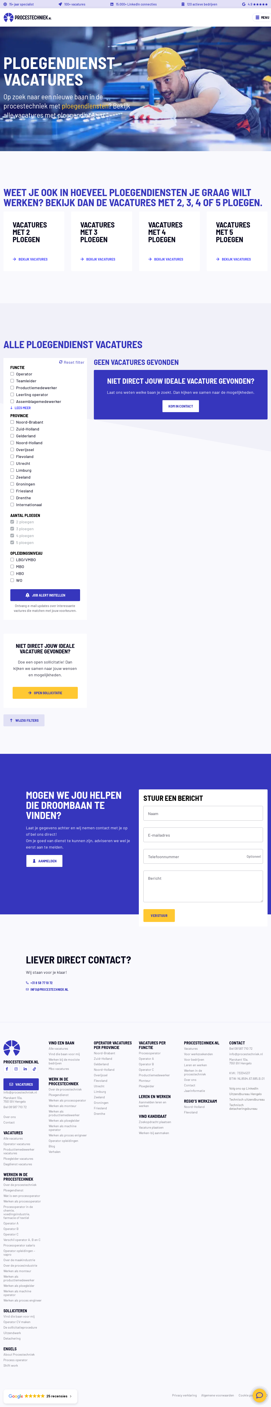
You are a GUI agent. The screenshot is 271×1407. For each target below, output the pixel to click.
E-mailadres (159, 835)
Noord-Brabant (29, 422)
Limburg (23, 470)
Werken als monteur (17, 1271)
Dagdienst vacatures (17, 1164)
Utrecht (23, 463)
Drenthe (23, 497)
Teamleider (26, 380)
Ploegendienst (13, 1190)
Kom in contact (180, 406)
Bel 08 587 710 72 (15, 1107)
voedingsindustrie (16, 1214)
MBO (20, 566)
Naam (153, 813)
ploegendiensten (85, 105)
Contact (9, 1122)
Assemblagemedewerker (38, 401)
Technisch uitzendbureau (247, 1099)
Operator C (11, 1234)
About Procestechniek (19, 1354)
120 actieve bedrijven (202, 4)
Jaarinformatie (194, 1090)
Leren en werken (195, 1065)
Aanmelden (44, 860)
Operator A (11, 1223)
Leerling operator (32, 394)
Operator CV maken (17, 1322)
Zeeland (23, 477)
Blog (52, 1146)
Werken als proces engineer (22, 1300)
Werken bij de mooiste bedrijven (64, 1061)
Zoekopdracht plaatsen (155, 1122)
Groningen (25, 483)
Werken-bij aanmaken (154, 1133)
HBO (20, 573)
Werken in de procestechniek (195, 1072)
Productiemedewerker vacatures (18, 1151)
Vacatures (21, 1084)
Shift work (10, 1365)
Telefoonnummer (163, 856)
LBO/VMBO (26, 559)
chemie (8, 1210)
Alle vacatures (13, 1138)
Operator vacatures (16, 1144)
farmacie (9, 1218)
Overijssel (25, 449)
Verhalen (55, 1151)
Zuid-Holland (27, 428)
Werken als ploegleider (18, 1285)
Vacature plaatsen (151, 1127)
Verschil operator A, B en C (22, 1240)
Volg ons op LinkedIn (243, 1088)
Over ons (9, 1117)
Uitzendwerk (12, 1333)
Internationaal (29, 504)
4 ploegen (25, 535)
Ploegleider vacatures (18, 1158)
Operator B (11, 1229)
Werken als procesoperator (22, 1201)
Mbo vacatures (59, 1068)
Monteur (145, 1080)
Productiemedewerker (36, 387)
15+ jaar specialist (21, 4)
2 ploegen (25, 521)
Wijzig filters (24, 720)
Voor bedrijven (194, 1059)
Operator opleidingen (18, 1251)
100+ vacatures (74, 4)
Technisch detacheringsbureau (243, 1106)
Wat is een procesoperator (21, 1195)
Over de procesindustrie (20, 1265)
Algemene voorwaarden (217, 1395)
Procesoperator (150, 1053)
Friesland (24, 490)
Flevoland (25, 456)
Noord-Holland (29, 442)
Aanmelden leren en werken (152, 1104)
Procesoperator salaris (19, 1245)
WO (19, 580)
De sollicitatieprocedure (20, 1327)
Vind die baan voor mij (19, 1316)
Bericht (155, 878)
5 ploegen (25, 542)
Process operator (15, 1360)
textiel (24, 1218)
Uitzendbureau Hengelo (245, 1094)
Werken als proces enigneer (68, 1135)
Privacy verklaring (184, 1395)
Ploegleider (146, 1086)
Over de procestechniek (19, 1184)
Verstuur (159, 915)
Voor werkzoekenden (198, 1054)
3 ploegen (25, 528)
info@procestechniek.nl (20, 1092)
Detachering (11, 1338)
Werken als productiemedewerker (18, 1278)
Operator (24, 373)
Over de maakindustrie (19, 1260)
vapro (7, 1254)
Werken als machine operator (17, 1293)
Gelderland (26, 435)
